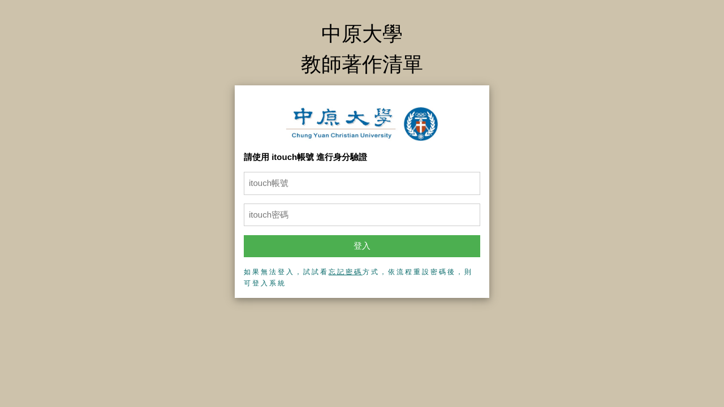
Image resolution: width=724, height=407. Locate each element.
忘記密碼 (346, 272)
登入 (362, 245)
